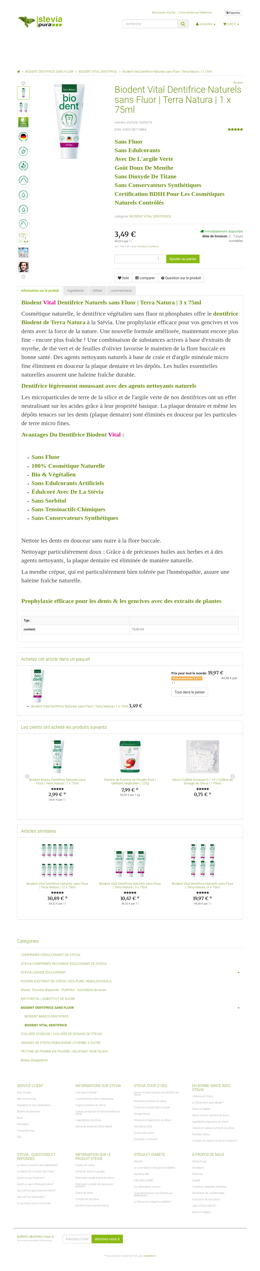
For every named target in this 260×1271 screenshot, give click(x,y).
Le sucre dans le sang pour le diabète (154, 1167)
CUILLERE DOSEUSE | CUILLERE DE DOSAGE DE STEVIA (61, 1034)
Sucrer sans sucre (144, 1133)
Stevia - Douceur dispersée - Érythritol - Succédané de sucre (63, 990)
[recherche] (150, 24)
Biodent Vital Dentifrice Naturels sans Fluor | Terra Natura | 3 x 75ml (130, 885)
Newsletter (23, 1124)
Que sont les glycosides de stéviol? (36, 1190)
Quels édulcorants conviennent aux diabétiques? (153, 1194)
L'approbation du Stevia (88, 1120)
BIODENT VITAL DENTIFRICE (150, 216)
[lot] (140, 259)
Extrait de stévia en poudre (90, 1171)
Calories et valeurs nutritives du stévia (213, 1128)
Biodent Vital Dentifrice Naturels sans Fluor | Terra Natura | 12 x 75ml (57, 885)
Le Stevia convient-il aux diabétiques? (37, 1165)
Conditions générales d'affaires (209, 1186)
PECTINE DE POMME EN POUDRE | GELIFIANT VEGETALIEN (64, 1051)
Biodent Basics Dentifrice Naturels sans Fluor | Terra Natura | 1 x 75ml (57, 781)
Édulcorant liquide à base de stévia (94, 1177)
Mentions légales (201, 1212)
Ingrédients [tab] (76, 290)
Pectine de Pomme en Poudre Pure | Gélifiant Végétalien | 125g (130, 781)
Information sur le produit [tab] (40, 290)
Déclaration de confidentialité (208, 1193)
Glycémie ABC (142, 1174)
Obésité (138, 1161)
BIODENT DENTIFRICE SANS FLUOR (132, 1007)
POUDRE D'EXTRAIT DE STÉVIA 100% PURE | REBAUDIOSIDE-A (66, 981)
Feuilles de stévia (84, 1165)
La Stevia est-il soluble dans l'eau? (35, 1171)
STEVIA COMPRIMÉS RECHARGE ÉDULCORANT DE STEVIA (64, 964)
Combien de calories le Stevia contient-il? (214, 1140)
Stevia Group (199, 1161)
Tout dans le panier (190, 692)
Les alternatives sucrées (147, 1186)
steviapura (198, 1167)
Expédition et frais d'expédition (34, 1105)
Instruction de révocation (206, 1199)
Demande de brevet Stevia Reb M (93, 1126)
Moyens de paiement (28, 1111)
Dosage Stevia (142, 1113)
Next (233, 776)
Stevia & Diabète (201, 1109)
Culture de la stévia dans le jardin (152, 1107)
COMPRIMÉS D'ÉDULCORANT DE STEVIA (50, 955)
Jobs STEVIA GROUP (204, 1205)
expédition (150, 1255)
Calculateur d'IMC (143, 1180)
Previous (27, 776)
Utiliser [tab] (97, 290)
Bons (20, 1118)
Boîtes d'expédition (34, 1060)
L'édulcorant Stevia (202, 1096)
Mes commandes (26, 1098)
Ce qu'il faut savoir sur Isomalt (34, 1203)
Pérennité (197, 1174)
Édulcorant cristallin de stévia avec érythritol (94, 1185)
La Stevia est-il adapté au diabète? (152, 1201)
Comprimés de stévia (87, 1199)
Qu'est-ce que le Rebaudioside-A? (35, 1184)
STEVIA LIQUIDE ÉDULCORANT (132, 972)
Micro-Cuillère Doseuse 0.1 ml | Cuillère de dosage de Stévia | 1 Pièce (202, 781)
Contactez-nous (26, 1130)
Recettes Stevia (200, 1134)
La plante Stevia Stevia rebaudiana (94, 1098)
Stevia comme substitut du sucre (210, 1115)
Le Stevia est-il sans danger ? (208, 1102)
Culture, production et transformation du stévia (97, 1112)
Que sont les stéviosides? (31, 1197)
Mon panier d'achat (163, 12)
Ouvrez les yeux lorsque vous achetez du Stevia (156, 1093)
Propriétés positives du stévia (150, 1101)
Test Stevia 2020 (143, 1126)
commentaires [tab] (121, 290)
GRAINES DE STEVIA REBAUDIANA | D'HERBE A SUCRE (61, 1043)
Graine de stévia (84, 1192)
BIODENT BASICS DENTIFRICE (47, 1016)
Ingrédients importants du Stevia (210, 1121)
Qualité (196, 1180)
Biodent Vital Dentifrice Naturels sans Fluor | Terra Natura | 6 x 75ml (202, 885)
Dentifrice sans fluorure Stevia (92, 1205)
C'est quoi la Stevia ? (86, 1092)
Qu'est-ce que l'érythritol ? (31, 1177)
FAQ (19, 1137)
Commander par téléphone (195, 12)
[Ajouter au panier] (183, 259)
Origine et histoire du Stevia (90, 1105)
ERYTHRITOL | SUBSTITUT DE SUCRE (48, 999)
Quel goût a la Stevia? (145, 1139)
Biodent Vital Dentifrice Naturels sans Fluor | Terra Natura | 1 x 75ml (79, 706)
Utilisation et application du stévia (152, 1120)
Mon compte (24, 1092)
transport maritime (148, 246)
